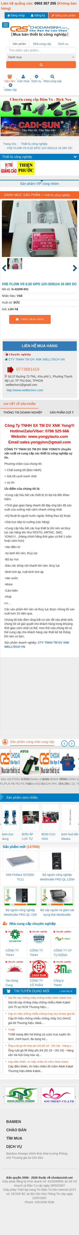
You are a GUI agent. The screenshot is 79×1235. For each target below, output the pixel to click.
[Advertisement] (39, 696)
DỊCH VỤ (14, 1147)
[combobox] (41, 57)
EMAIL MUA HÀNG (30, 319)
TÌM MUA (14, 1138)
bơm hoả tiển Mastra (70, 836)
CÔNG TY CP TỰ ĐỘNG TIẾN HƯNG (63, 953)
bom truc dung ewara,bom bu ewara (9, 837)
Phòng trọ (13, 1208)
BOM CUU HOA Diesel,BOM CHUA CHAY (50, 837)
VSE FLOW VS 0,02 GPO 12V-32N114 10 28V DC (39, 148)
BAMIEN (13, 1122)
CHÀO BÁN (16, 1130)
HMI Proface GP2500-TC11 (20, 877)
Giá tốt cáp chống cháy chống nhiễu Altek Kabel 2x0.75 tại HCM (41, 997)
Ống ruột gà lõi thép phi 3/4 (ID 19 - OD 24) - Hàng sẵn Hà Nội (41, 1045)
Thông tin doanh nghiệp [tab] (22, 412)
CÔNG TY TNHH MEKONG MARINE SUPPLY (36, 953)
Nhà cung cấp (52, 78)
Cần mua (23, 78)
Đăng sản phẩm (64, 15)
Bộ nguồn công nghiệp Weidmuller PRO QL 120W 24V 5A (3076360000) (57, 877)
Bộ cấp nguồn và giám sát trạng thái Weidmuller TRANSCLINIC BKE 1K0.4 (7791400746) (57, 912)
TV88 (11, 1029)
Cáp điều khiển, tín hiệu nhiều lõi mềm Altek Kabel (38, 1061)
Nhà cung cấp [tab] (42, 44)
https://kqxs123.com (59, 1208)
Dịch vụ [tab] (63, 44)
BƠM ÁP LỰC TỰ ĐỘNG (27, 837)
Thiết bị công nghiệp (34, 144)
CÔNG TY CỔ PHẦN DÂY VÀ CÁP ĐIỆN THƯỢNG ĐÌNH (38, 983)
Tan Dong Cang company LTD (14, 983)
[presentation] (64, 743)
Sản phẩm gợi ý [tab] (62, 412)
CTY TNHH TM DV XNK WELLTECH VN (35, 359)
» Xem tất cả (65, 991)
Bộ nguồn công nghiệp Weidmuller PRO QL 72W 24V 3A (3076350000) (20, 912)
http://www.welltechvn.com (24, 390)
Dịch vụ (36, 78)
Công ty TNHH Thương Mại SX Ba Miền (62, 983)
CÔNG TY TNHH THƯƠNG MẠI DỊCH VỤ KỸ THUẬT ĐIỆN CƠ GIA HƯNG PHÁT (15, 953)
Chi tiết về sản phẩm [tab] (19, 404)
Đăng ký (38, 15)
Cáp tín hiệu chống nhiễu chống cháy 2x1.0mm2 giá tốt (41, 1013)
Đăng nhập (16, 15)
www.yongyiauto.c (45, 436)
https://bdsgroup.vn (34, 1208)
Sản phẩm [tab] (19, 44)
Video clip (10, 87)
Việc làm (9, 78)
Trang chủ (9, 144)
